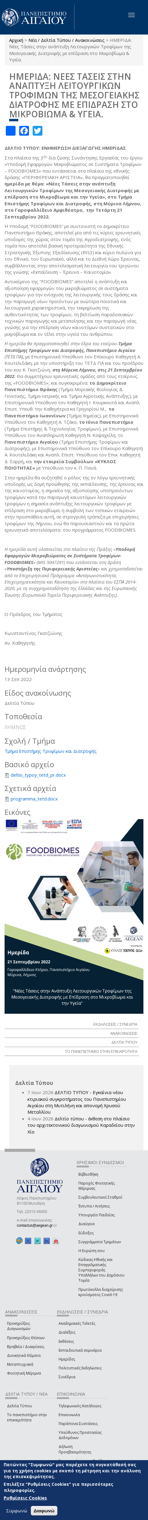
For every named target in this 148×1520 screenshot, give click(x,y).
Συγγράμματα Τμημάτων (99, 1241)
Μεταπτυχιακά (20, 1364)
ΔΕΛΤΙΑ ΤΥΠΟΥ (124, 1042)
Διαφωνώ (44, 1510)
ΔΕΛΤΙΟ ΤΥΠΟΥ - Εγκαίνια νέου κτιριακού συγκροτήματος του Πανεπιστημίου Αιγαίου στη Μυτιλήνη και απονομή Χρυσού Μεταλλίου (76, 1102)
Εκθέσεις (66, 1341)
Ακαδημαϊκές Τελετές (77, 1323)
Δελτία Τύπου (19, 1405)
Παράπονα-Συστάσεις (78, 1423)
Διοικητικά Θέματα (24, 1355)
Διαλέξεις (67, 1332)
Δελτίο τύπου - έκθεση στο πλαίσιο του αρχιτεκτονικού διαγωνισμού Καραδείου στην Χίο (81, 1125)
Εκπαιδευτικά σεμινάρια (80, 1350)
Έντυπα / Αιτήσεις (94, 1206)
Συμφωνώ (16, 1510)
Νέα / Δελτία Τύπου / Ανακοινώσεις (66, 40)
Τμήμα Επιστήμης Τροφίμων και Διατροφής (51, 751)
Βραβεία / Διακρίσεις (25, 1346)
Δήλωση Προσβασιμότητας (75, 1449)
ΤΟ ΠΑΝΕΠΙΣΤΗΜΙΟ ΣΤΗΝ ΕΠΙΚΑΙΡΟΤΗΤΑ (101, 1051)
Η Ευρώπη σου (91, 1250)
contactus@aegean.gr (36, 1225)
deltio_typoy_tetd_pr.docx (38, 775)
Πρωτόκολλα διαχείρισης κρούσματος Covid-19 (100, 1292)
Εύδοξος (86, 1233)
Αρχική (16, 40)
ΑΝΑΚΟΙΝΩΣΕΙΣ (123, 1033)
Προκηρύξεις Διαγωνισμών (18, 1326)
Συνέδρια (67, 1376)
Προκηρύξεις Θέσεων (26, 1337)
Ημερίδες (67, 1359)
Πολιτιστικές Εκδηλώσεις (80, 1368)
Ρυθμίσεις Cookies (25, 1498)
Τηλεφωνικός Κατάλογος (80, 1405)
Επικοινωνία (69, 1414)
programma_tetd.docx (34, 799)
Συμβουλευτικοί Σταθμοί (100, 1197)
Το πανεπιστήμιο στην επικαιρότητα (27, 1417)
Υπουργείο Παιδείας (96, 1215)
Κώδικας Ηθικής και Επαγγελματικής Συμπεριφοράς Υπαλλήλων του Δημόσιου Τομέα (101, 1270)
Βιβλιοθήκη (88, 1174)
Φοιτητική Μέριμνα (24, 1373)
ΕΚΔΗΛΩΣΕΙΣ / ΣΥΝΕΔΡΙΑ (115, 1024)
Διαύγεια (86, 1223)
